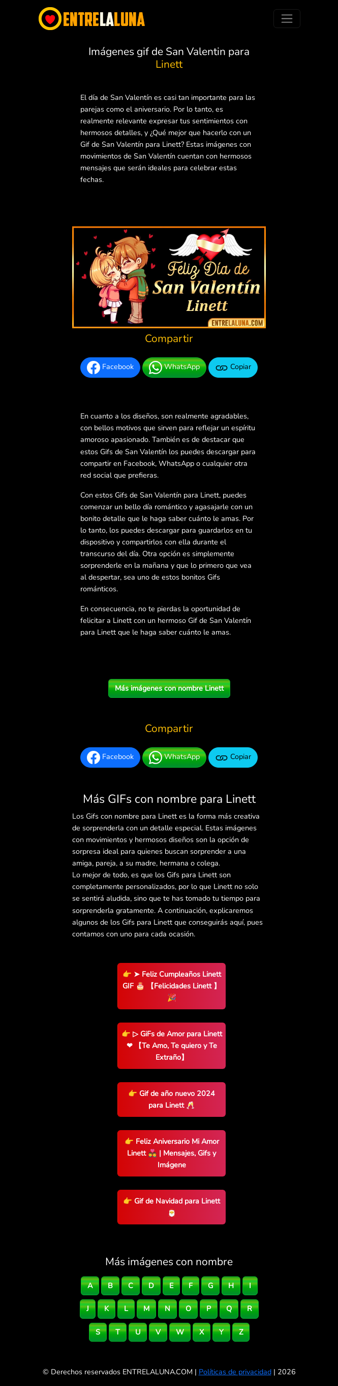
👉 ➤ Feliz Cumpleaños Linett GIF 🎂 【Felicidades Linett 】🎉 (171, 986)
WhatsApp (174, 367)
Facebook (110, 367)
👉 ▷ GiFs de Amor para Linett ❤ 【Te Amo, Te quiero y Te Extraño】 (171, 1045)
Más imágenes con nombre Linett (169, 688)
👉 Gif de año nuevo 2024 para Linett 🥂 (171, 1099)
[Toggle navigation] (286, 18)
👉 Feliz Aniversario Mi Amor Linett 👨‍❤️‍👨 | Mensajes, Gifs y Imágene (172, 1153)
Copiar (233, 367)
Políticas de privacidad (235, 1372)
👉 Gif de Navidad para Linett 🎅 (171, 1207)
